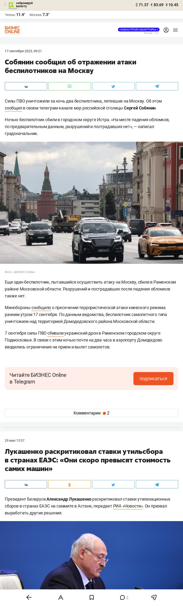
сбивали (55, 333)
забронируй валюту (24, 4)
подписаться (153, 378)
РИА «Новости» (128, 505)
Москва (36, 15)
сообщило (41, 307)
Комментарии (91, 413)
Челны (10, 15)
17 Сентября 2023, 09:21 (23, 51)
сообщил (13, 107)
